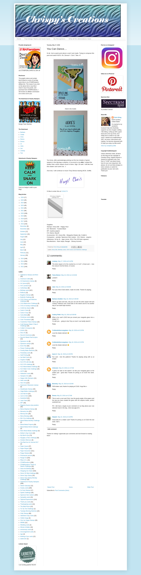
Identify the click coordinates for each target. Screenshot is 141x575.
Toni (21, 153)
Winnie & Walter (25, 527)
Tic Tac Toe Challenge (27, 509)
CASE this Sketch (25, 308)
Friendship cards (25, 353)
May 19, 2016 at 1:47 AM (66, 368)
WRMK (22, 522)
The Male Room (25, 506)
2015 (22, 258)
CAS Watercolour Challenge (28, 303)
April (21, 247)
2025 (22, 200)
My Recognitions (59, 39)
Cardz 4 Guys (24, 313)
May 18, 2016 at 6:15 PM (76, 330)
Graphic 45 (23, 360)
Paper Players (24, 448)
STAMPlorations (25, 462)
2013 (22, 264)
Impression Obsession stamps (29, 385)
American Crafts (25, 279)
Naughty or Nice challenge (28, 438)
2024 (22, 202)
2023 (22, 205)
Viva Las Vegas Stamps (27, 520)
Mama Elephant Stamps (27, 409)
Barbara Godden (57, 299)
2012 (22, 266)
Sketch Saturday (25, 485)
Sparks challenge (25, 492)
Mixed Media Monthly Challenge (30, 420)
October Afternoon (25, 440)
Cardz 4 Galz (24, 310)
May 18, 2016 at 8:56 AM (68, 314)
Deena (22, 139)
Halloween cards (25, 373)
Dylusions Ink (24, 341)
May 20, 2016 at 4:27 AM (64, 395)
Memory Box (24, 413)
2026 (22, 197)
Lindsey (54, 261)
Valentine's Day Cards (27, 515)
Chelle (22, 134)
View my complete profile (108, 146)
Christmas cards (25, 317)
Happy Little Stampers (27, 378)
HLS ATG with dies (26, 362)
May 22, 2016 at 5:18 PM (65, 417)
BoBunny (23, 292)
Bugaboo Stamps (25, 295)
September (23, 234)
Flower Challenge (25, 348)
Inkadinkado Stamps (26, 389)
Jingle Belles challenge (27, 391)
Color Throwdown (25, 319)
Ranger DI (23, 458)
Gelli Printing (24, 355)
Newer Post (50, 487)
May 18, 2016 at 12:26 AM (69, 275)
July (21, 239)
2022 (22, 208)
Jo (21, 144)
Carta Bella (23, 315)
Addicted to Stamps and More (29, 275)
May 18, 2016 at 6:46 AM (71, 299)
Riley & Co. (23, 460)
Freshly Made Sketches (27, 350)
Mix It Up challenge (26, 418)
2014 (22, 261)
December (23, 226)
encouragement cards (26, 532)
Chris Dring (117, 117)
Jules (21, 146)
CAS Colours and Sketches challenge (77, 249)
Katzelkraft (23, 398)
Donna (54, 395)
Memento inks (24, 411)
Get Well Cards (24, 357)
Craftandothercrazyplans (60, 330)
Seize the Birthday (25, 468)
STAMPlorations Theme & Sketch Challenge (28, 465)
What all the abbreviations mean (80, 39)
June (21, 242)
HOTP (22, 371)
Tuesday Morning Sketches (28, 511)
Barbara (22, 132)
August (22, 237)
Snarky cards (24, 488)
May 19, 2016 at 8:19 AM (66, 384)
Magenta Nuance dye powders (29, 405)
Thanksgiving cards (26, 504)
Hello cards (23, 380)
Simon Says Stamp (26, 475)
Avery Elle (54, 249)
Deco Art (22, 333)
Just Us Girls (24, 396)
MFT (21, 403)
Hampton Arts (24, 376)
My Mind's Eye (24, 435)
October (22, 231)
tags (21, 534)
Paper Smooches (25, 451)
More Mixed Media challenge (29, 431)
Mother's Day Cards (26, 433)
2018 (22, 218)
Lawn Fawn (23, 400)
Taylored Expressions (26, 499)
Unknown (55, 368)
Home (19, 39)
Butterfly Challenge (26, 297)
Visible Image (24, 518)
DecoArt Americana (26, 335)
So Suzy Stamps (25, 490)
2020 (22, 213)
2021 (22, 210)
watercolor (23, 539)
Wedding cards (24, 525)
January (22, 255)
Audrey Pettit (56, 314)
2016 (22, 224)
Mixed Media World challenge (29, 427)
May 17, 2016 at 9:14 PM (65, 261)
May (21, 244)
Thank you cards (25, 502)
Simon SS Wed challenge (28, 473)
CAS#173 (64, 191)
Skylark (54, 417)
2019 (22, 216)
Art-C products (24, 285)
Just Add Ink (24, 393)
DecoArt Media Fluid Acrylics (29, 337)
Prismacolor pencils (26, 455)
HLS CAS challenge (26, 364)
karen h (54, 354)
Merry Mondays (25, 416)
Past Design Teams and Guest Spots (37, 39)
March (22, 250)
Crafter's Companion (26, 328)
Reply (54, 269)
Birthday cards (62, 249)
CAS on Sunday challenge (28, 305)
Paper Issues (24, 446)
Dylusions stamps (25, 343)
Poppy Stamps (24, 453)
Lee (21, 148)
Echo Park (23, 346)
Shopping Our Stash (26, 471)
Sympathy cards (25, 497)
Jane (53, 287)
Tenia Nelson (56, 275)
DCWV (22, 330)
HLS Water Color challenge (28, 369)
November (23, 229)
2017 (22, 221)
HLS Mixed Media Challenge (28, 366)
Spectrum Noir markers (27, 495)
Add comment (52, 429)
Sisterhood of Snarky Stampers (29, 482)
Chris (21, 137)
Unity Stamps (24, 513)
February (23, 252)
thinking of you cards (26, 536)
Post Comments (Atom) (62, 490)
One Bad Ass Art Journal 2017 (29, 442)
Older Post (90, 487)
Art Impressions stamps (27, 281)
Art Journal (23, 283)
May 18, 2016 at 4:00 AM (63, 287)
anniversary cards (25, 529)
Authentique (24, 288)
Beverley (55, 384)
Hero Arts (23, 383)
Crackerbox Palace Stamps (28, 322)
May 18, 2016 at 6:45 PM (65, 354)
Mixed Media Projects (26, 424)
